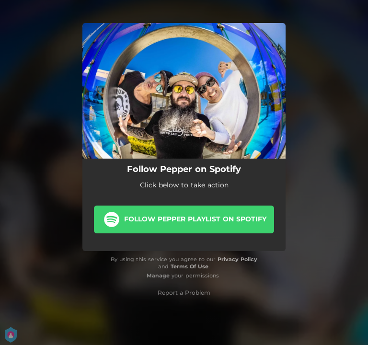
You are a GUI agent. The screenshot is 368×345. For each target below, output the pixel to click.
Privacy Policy (237, 259)
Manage (158, 275)
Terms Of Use (189, 266)
